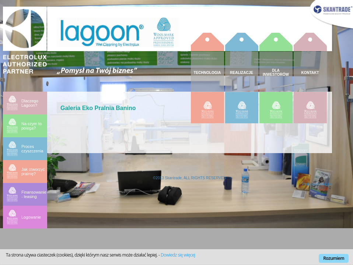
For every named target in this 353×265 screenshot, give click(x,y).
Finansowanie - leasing (33, 194)
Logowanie (31, 217)
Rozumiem (333, 258)
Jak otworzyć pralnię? (33, 171)
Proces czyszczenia (32, 148)
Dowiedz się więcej (178, 255)
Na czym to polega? (31, 125)
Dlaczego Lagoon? (29, 103)
